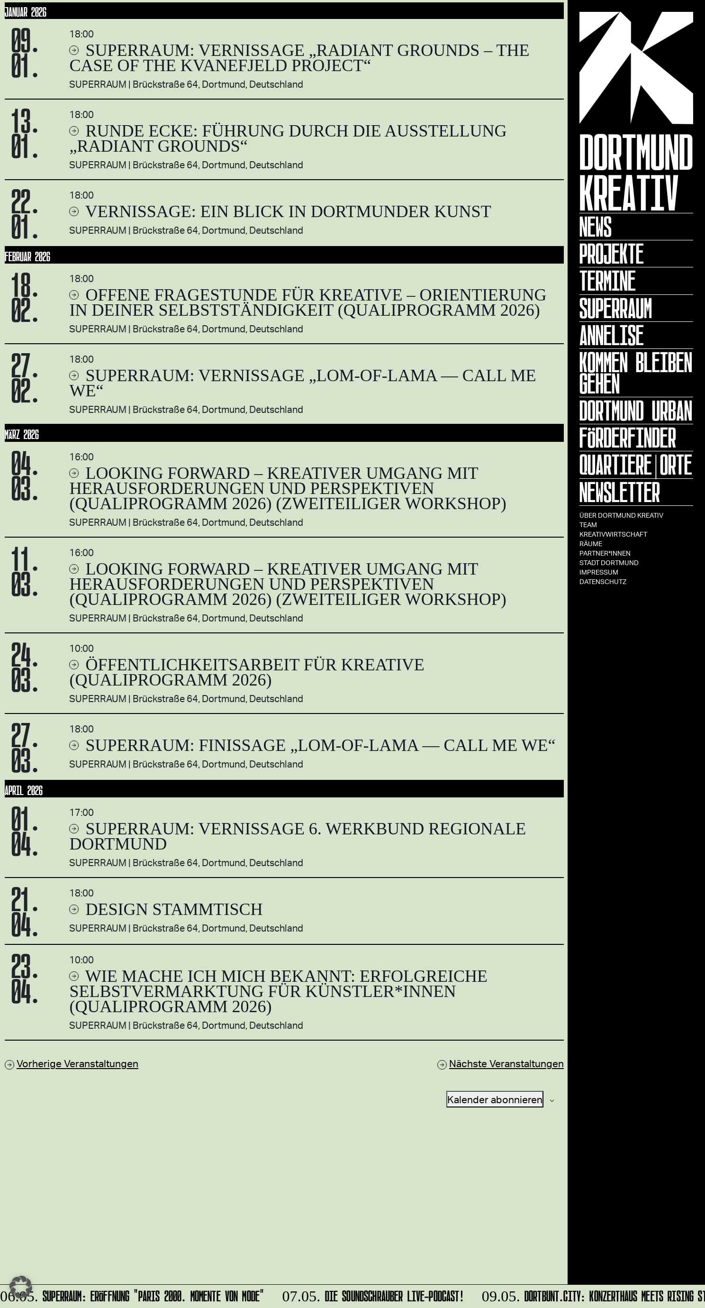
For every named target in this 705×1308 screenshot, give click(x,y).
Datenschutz (602, 581)
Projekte (611, 253)
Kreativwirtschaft (613, 534)
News (595, 226)
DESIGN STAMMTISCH (171, 909)
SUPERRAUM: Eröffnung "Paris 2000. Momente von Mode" (133, 1294)
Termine (607, 280)
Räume (590, 544)
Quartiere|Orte (635, 464)
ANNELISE (611, 335)
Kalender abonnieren (494, 1099)
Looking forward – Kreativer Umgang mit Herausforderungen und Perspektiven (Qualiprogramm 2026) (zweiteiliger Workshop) (287, 488)
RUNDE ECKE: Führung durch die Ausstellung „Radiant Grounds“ (287, 138)
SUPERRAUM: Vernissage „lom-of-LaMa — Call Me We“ (302, 383)
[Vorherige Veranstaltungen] (71, 1063)
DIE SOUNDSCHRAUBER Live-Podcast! (372, 1294)
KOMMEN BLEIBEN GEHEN (635, 373)
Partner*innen (605, 553)
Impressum (598, 572)
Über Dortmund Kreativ (621, 515)
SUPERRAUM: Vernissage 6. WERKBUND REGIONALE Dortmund (297, 836)
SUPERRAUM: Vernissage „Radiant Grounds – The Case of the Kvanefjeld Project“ (299, 58)
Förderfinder (627, 437)
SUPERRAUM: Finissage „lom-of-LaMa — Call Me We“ (318, 745)
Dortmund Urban (635, 410)
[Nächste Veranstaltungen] (500, 1063)
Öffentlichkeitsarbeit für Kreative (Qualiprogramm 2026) (246, 672)
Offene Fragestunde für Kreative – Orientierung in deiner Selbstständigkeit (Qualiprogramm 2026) (307, 302)
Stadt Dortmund (609, 562)
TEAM (588, 525)
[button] (21, 1287)
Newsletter (619, 492)
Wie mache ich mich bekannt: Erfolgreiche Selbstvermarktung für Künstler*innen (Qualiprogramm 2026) (278, 991)
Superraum (615, 308)
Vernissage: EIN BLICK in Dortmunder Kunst (286, 211)
